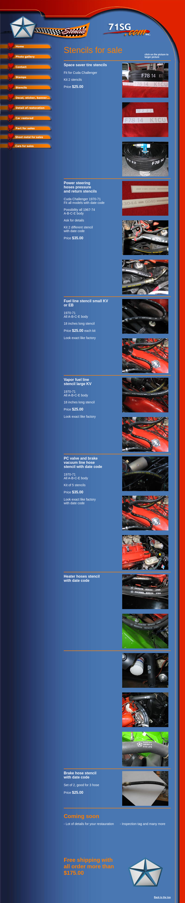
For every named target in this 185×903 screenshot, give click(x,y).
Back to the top (162, 897)
